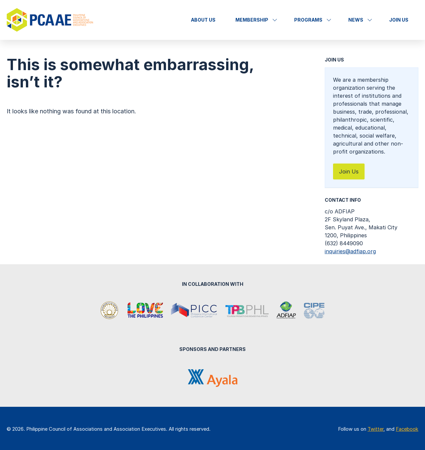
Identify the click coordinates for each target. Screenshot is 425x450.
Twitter (375, 429)
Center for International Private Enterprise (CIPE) (314, 310)
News (355, 20)
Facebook (407, 429)
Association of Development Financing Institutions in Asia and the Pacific (286, 310)
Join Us (398, 20)
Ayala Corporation (212, 378)
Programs (308, 20)
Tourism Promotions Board (247, 310)
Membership (251, 20)
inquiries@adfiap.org (350, 251)
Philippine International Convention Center (194, 310)
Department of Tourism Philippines (110, 310)
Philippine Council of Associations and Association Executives (51, 20)
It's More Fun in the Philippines (145, 310)
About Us (203, 20)
